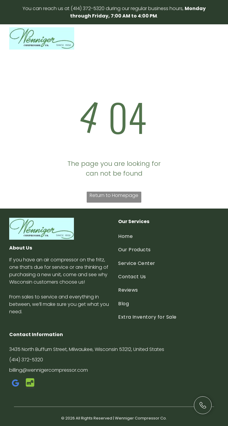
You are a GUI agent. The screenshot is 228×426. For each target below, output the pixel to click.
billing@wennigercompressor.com (48, 370)
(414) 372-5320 (87, 8)
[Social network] (30, 384)
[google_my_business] (15, 384)
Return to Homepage (114, 195)
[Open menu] (209, 38)
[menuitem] (168, 236)
